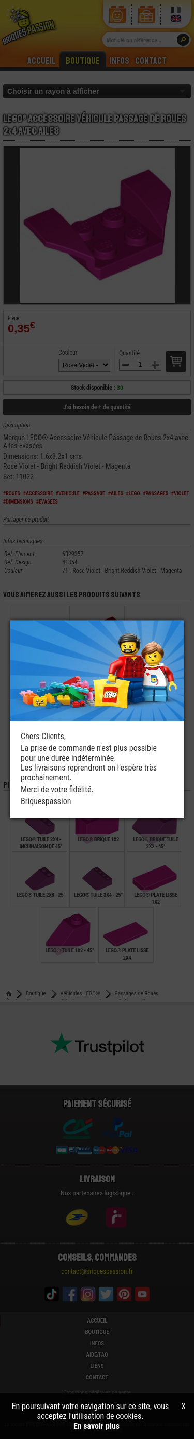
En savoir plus (96, 1426)
